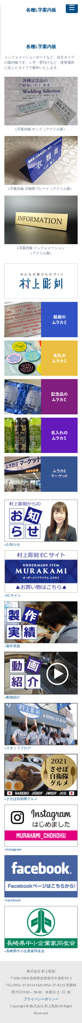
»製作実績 (41, 624)
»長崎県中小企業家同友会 (41, 929)
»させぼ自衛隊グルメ (41, 777)
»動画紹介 (41, 675)
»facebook (41, 878)
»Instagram (41, 828)
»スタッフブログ (41, 726)
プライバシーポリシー (41, 999)
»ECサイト (41, 573)
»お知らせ (41, 523)
